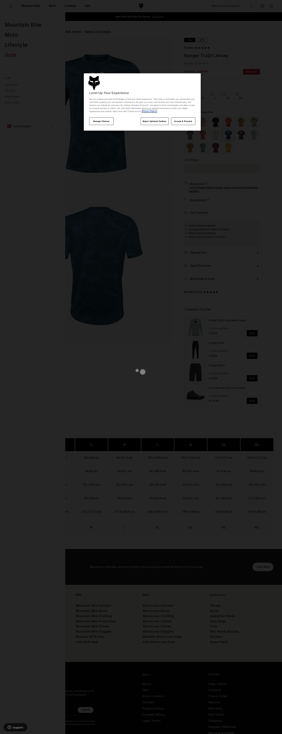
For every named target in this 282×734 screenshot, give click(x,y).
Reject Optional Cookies (155, 121)
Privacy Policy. (149, 111)
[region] (142, 102)
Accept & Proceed (183, 121)
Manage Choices (101, 121)
